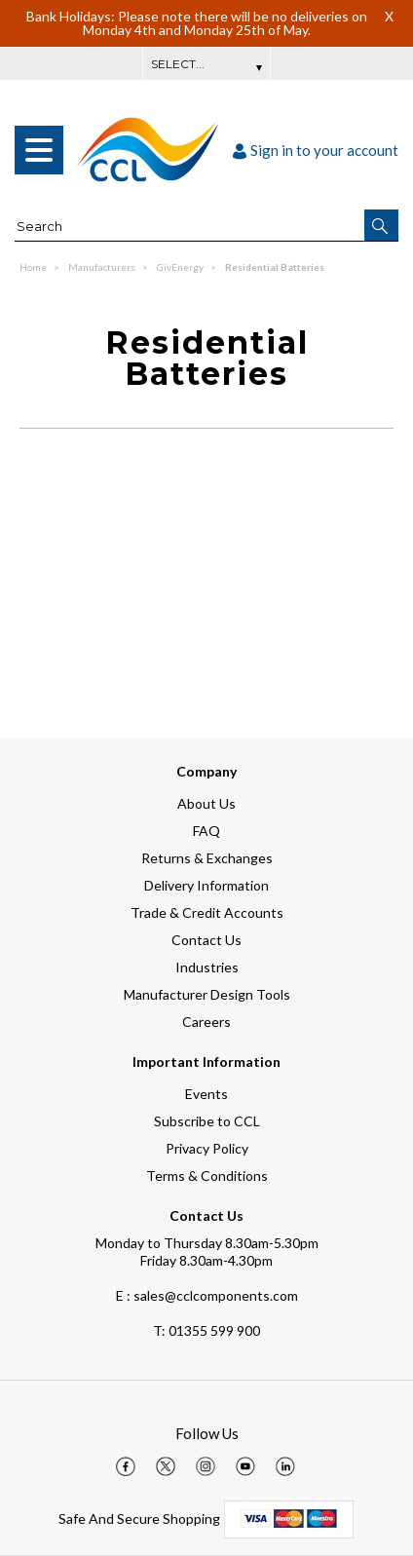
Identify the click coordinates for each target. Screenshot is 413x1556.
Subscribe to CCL (207, 1121)
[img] (125, 1466)
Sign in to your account (315, 150)
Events (206, 1093)
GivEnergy (181, 267)
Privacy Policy (207, 1148)
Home (34, 267)
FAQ (206, 830)
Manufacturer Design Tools (207, 994)
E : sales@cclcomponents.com (207, 1295)
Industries (207, 967)
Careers (206, 1021)
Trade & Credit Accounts (207, 912)
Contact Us (206, 939)
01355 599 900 (206, 1330)
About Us (206, 803)
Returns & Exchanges (207, 858)
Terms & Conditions (207, 1175)
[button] (381, 225)
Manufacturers (102, 267)
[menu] (39, 150)
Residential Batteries (274, 267)
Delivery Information (206, 885)
